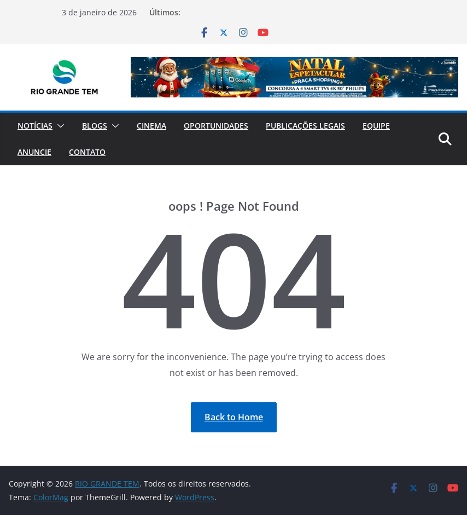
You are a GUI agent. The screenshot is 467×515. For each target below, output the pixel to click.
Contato (87, 152)
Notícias (34, 125)
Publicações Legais (305, 125)
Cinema (151, 125)
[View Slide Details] (294, 77)
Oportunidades (216, 125)
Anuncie (34, 152)
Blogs (94, 125)
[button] (58, 126)
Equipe (376, 125)
